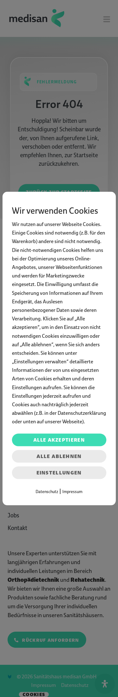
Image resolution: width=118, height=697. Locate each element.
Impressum (72, 491)
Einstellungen (59, 472)
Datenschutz (47, 491)
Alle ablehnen (59, 456)
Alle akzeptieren (59, 440)
